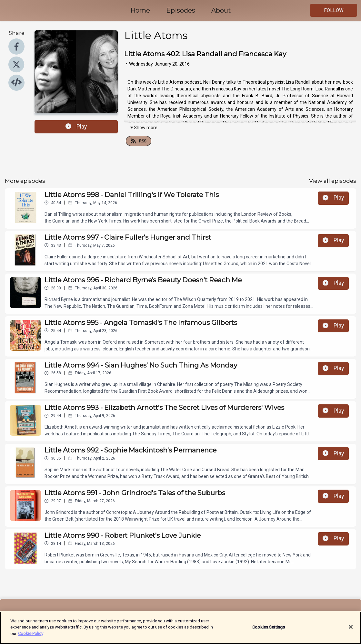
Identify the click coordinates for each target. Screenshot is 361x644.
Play (76, 126)
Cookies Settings (268, 630)
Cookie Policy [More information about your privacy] (30, 637)
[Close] (351, 631)
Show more (143, 127)
